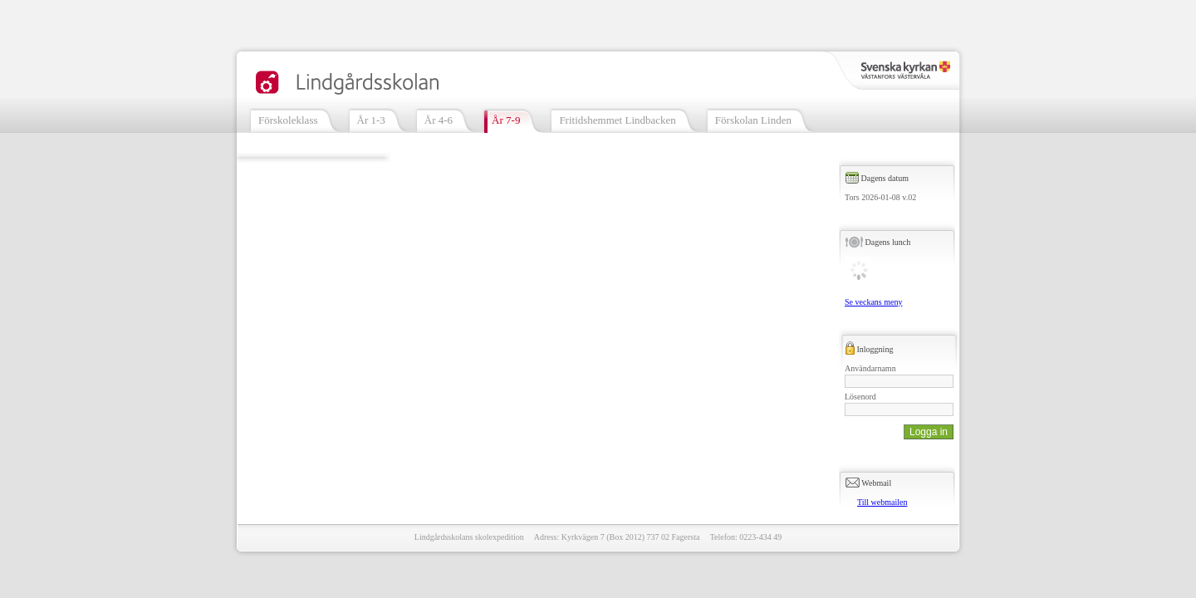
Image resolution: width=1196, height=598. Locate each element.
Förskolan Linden (753, 120)
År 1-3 (371, 120)
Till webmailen (882, 502)
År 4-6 (438, 120)
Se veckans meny (873, 301)
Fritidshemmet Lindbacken (617, 120)
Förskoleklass (288, 120)
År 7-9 (506, 120)
